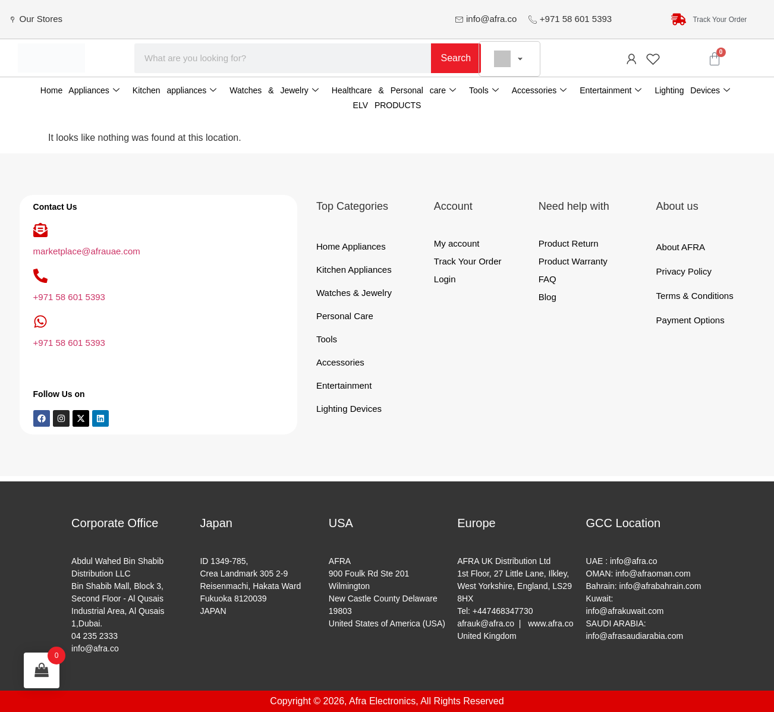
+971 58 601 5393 (69, 297)
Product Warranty (573, 261)
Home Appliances (79, 91)
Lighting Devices (692, 91)
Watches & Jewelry (274, 91)
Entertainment (610, 91)
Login (445, 279)
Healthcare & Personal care (394, 91)
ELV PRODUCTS (387, 105)
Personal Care (344, 316)
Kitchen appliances (175, 91)
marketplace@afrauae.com (86, 251)
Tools (484, 91)
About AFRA (681, 247)
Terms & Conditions (695, 296)
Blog (547, 297)
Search (456, 58)
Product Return (569, 243)
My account (457, 243)
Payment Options (690, 320)
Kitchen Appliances (354, 269)
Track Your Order (468, 261)
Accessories (539, 91)
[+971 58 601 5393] (40, 276)
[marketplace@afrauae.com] (40, 230)
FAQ (547, 279)
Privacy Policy (684, 271)
